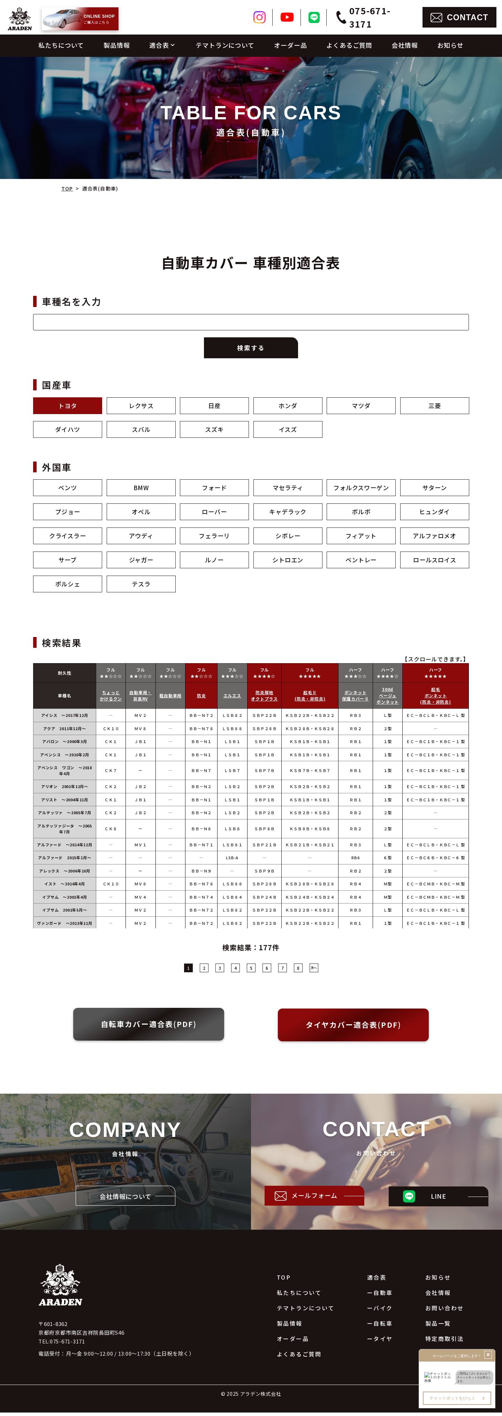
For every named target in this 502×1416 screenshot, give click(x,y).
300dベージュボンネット (387, 698)
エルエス (232, 699)
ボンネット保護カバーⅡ (355, 698)
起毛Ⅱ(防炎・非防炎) (310, 698)
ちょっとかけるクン (111, 698)
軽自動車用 (170, 699)
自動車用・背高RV (140, 698)
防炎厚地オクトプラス (264, 698)
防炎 (201, 699)
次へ (313, 971)
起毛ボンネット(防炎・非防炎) (435, 698)
